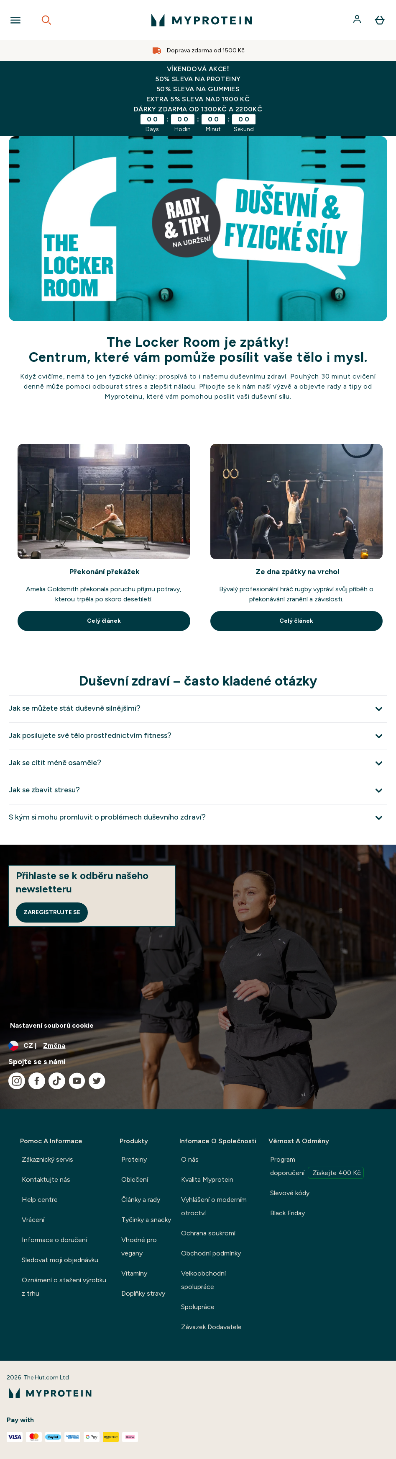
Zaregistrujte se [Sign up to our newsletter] (51, 912)
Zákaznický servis (47, 1159)
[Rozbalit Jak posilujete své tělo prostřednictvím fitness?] (198, 736)
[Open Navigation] (15, 20)
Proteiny (134, 1159)
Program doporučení (317, 1167)
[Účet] (357, 20)
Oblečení (134, 1179)
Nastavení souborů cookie (52, 1025)
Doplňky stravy (143, 1293)
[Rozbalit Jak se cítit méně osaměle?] (198, 763)
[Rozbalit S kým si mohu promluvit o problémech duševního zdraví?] (198, 817)
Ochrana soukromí (208, 1233)
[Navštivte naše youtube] (77, 1080)
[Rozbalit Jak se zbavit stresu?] (198, 790)
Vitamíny (134, 1273)
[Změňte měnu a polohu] (198, 1046)
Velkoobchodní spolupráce (203, 1280)
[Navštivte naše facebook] (36, 1080)
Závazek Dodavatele (211, 1327)
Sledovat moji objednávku (60, 1260)
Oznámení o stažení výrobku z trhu (64, 1286)
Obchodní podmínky (211, 1253)
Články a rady (140, 1200)
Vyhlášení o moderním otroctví (214, 1206)
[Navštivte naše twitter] (97, 1080)
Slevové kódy (289, 1193)
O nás (190, 1159)
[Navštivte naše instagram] (16, 1080)
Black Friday (287, 1213)
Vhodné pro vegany (139, 1246)
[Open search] (46, 20)
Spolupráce (198, 1307)
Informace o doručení (54, 1240)
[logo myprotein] (201, 20)
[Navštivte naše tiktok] (57, 1080)
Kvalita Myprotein (207, 1179)
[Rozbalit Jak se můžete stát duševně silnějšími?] (198, 708)
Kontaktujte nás (46, 1179)
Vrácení (33, 1220)
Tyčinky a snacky (146, 1220)
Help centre (40, 1200)
